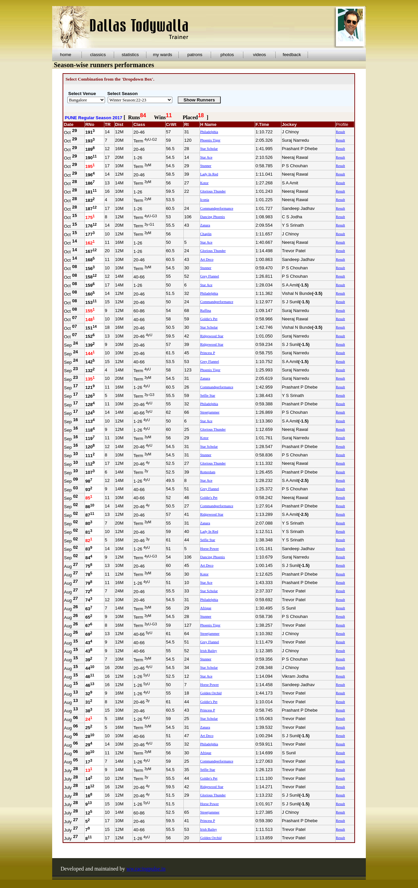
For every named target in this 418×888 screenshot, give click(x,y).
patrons (194, 54)
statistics (130, 54)
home (65, 54)
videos (259, 54)
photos (227, 54)
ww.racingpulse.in (146, 869)
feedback (292, 54)
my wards (162, 54)
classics (98, 54)
